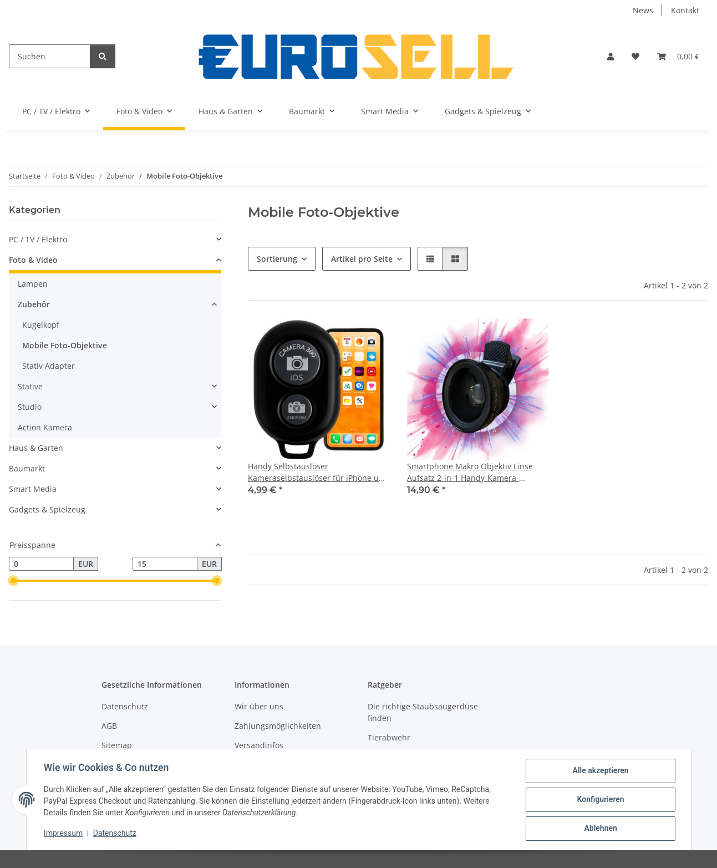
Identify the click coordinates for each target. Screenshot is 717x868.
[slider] (13, 581)
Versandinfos (259, 745)
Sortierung (277, 258)
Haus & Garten (36, 448)
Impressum (63, 833)
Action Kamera (45, 427)
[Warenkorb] (678, 56)
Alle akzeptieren (600, 771)
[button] (610, 56)
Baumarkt (27, 468)
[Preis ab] (41, 564)
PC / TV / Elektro (38, 239)
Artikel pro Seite (362, 258)
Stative (30, 386)
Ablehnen (600, 828)
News (643, 10)
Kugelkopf (40, 324)
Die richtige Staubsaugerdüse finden (423, 712)
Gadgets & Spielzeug (47, 509)
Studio (30, 407)
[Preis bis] (165, 564)
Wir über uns (259, 706)
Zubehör (34, 304)
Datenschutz (114, 833)
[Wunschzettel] (635, 56)
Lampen (33, 283)
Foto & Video (33, 260)
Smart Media (33, 489)
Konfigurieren (600, 799)
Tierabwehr (389, 737)
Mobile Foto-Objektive (64, 345)
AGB (109, 725)
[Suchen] (49, 56)
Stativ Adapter (48, 366)
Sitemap (116, 745)
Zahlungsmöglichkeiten (278, 725)
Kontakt (685, 10)
